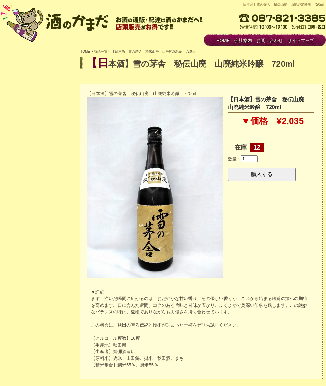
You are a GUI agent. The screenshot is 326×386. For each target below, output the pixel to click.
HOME (223, 40)
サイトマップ (301, 40)
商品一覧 (100, 51)
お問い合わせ (269, 40)
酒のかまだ (56, 22)
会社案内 (243, 40)
